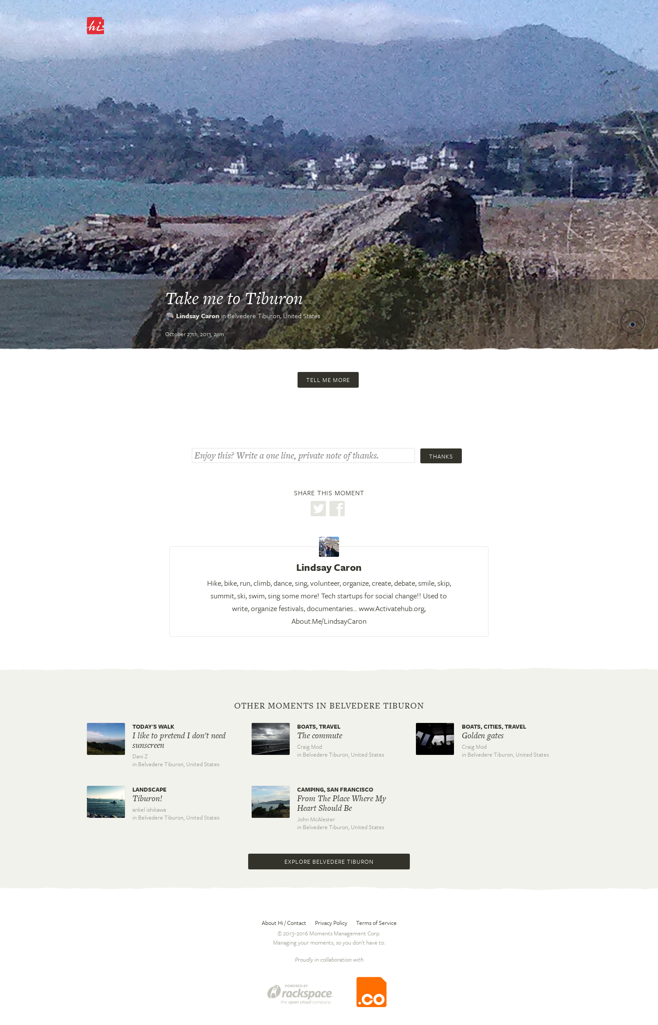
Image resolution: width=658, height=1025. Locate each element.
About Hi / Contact (284, 922)
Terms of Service (376, 922)
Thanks (441, 456)
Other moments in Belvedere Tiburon (329, 706)
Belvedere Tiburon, (274, 315)
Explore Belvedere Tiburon (329, 861)
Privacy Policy (331, 922)
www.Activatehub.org (391, 608)
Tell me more (328, 379)
